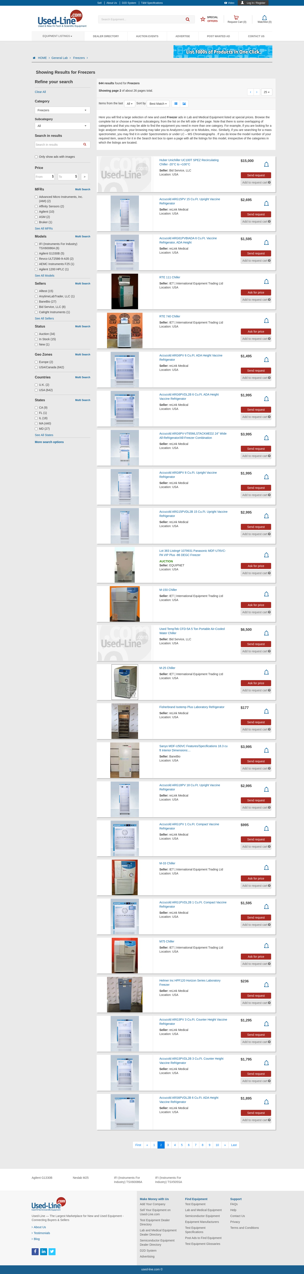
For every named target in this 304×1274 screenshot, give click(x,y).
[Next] (225, 1145)
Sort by (141, 103)
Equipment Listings (57, 36)
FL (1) (41, 413)
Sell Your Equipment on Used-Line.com (155, 1212)
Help (233, 1210)
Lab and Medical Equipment (203, 1210)
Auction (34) (45, 334)
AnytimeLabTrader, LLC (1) (55, 296)
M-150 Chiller (168, 589)
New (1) (42, 344)
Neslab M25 (81, 1177)
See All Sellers (44, 318)
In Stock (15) (45, 339)
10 (217, 1145)
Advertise (182, 36)
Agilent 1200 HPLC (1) (52, 269)
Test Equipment (195, 1204)
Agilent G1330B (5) (49, 253)
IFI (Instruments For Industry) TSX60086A (128, 1180)
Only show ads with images (55, 156)
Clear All (40, 92)
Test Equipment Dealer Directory (155, 1222)
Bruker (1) (43, 222)
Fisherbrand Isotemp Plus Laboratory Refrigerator (191, 707)
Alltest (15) (44, 291)
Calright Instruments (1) (52, 312)
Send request (256, 175)
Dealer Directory (106, 36)
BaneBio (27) (45, 301)
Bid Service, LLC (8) (50, 307)
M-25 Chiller (167, 668)
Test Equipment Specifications (195, 1230)
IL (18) (41, 418)
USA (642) (44, 390)
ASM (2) (42, 217)
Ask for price (256, 292)
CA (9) (41, 407)
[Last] (233, 1145)
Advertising (147, 1256)
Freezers (80, 58)
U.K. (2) (42, 384)
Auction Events (147, 36)
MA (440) (43, 423)
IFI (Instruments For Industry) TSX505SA (168, 1180)
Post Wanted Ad (218, 36)
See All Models (44, 275)
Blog (36, 1239)
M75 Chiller (166, 941)
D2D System (148, 1250)
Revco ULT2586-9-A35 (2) (54, 258)
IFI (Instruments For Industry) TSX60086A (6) (56, 246)
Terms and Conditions (244, 1227)
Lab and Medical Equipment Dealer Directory (158, 1232)
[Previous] (147, 1145)
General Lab (62, 58)
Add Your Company (153, 1204)
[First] (138, 1145)
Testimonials (41, 1233)
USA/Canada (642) (49, 367)
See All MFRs (44, 228)
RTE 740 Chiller (169, 316)
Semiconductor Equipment (202, 1216)
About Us (39, 1227)
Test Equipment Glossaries (202, 1243)
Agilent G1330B (42, 1177)
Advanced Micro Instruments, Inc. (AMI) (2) (59, 199)
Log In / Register (256, 2)
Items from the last (111, 103)
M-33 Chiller (167, 863)
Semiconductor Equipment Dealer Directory (157, 1242)
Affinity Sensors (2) (49, 206)
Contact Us (256, 36)
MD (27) (42, 428)
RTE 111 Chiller (169, 277)
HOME (44, 58)
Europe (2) (44, 362)
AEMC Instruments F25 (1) (54, 264)
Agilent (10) (44, 211)
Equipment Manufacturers (202, 1222)
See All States (44, 435)
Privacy (235, 1222)
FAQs (234, 1204)
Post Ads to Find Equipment (203, 1238)
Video (229, 2)
